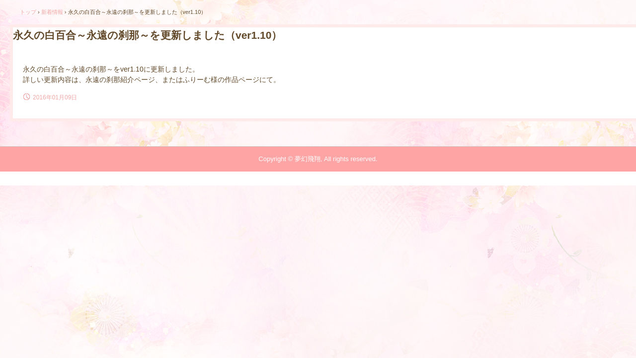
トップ (28, 12)
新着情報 (52, 12)
